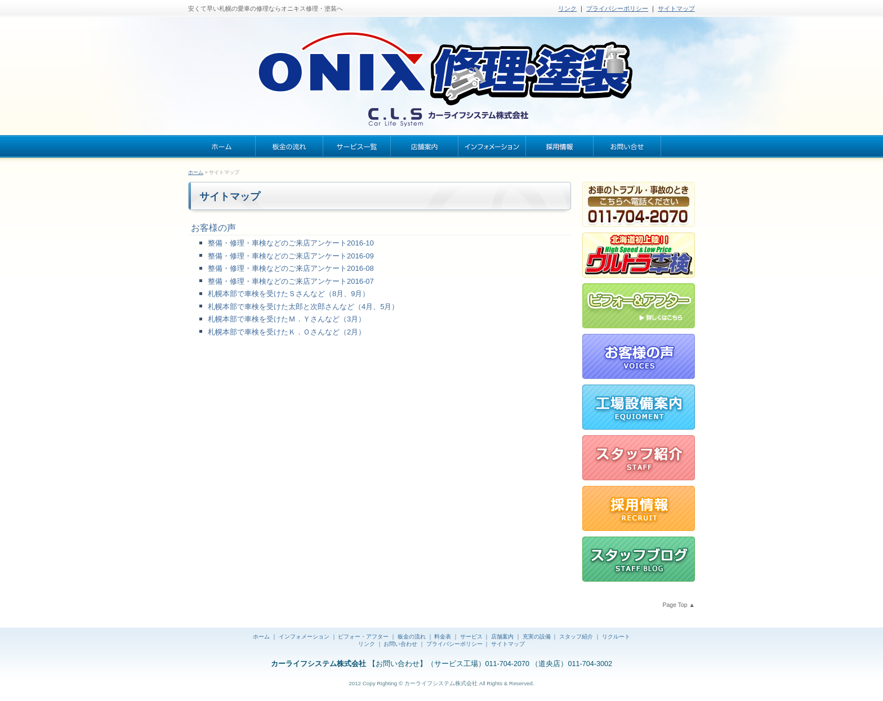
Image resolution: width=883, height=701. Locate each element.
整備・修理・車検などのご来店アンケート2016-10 (291, 243)
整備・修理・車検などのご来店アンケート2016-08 (291, 268)
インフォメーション (492, 146)
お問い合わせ (627, 146)
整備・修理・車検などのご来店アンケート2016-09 (291, 256)
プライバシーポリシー (617, 8)
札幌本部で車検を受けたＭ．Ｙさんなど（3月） (286, 319)
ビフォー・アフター (363, 636)
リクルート (616, 636)
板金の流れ (289, 146)
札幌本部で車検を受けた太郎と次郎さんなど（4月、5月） (303, 306)
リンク (567, 8)
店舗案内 (424, 146)
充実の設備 (537, 636)
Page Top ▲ (679, 604)
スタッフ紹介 (576, 636)
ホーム (222, 146)
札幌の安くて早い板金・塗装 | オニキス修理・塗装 (441, 73)
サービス (471, 636)
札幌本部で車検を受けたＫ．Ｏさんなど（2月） (286, 332)
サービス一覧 (357, 146)
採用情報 (560, 146)
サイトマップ (676, 8)
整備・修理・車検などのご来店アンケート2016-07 (291, 281)
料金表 (442, 636)
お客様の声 (213, 228)
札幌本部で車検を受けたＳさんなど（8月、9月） (288, 293)
